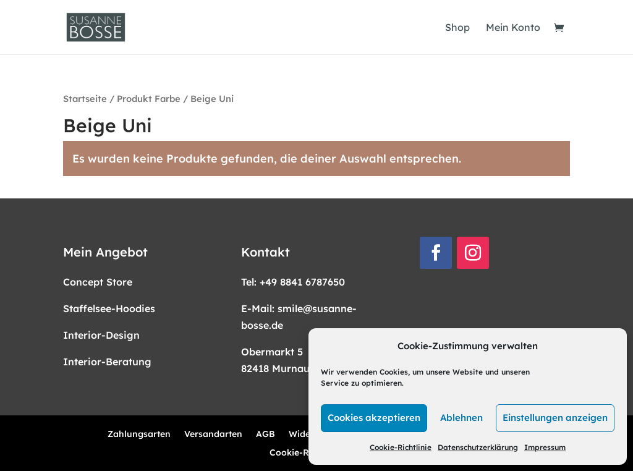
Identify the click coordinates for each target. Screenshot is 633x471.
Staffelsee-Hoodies (109, 308)
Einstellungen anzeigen (555, 417)
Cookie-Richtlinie (400, 447)
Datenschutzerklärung (478, 447)
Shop (457, 28)
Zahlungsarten (139, 434)
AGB (265, 434)
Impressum (545, 447)
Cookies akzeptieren (374, 417)
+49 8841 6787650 (302, 282)
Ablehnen (461, 417)
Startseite (85, 98)
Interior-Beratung (107, 361)
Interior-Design (101, 335)
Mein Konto (513, 28)
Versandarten (213, 434)
